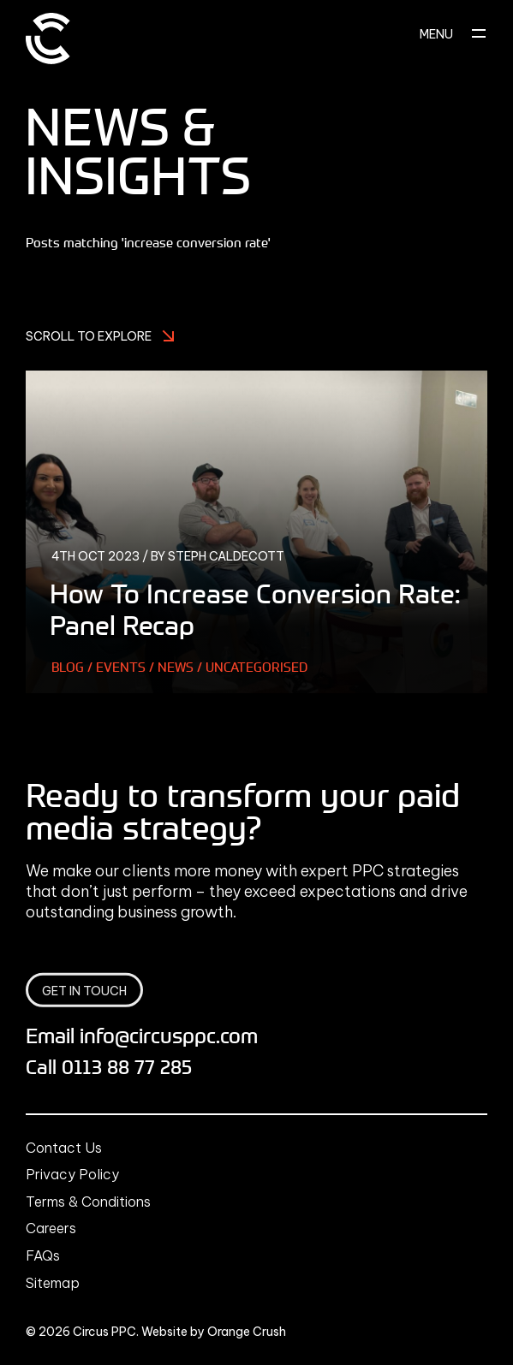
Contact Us (64, 1147)
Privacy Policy (72, 1174)
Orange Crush (246, 1331)
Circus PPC (104, 1331)
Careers (51, 1228)
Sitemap (53, 1282)
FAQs (43, 1255)
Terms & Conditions (88, 1201)
